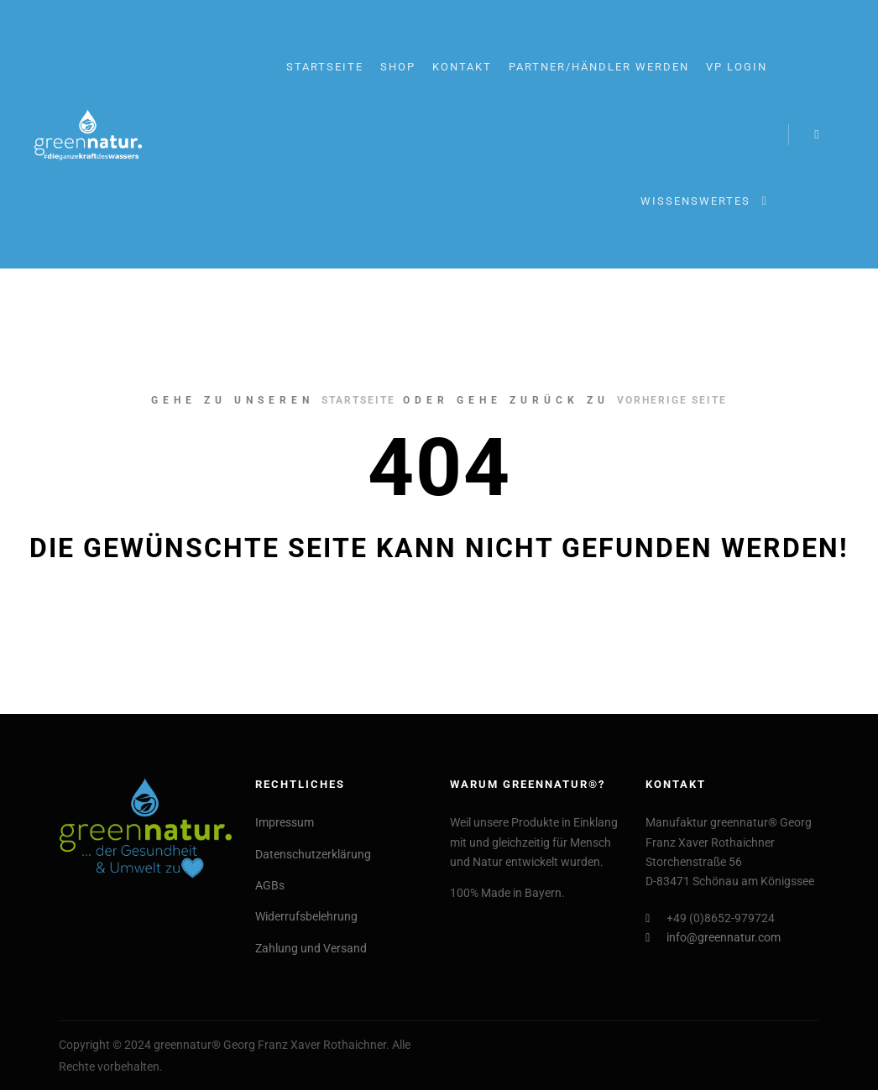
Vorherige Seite (672, 400)
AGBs (270, 885)
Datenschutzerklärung (313, 854)
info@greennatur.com (713, 937)
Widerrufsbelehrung (306, 916)
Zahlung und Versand (311, 948)
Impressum (284, 822)
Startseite (358, 400)
